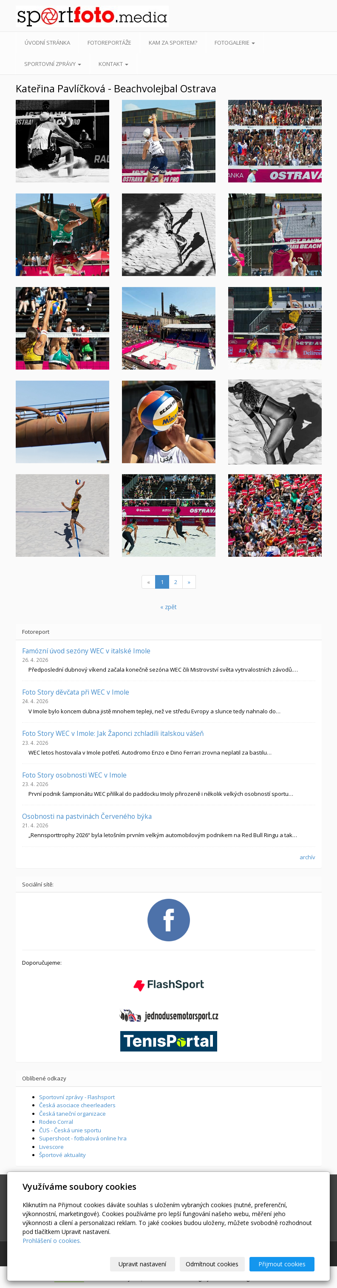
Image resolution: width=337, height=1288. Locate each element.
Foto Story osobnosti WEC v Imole (74, 775)
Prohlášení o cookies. (52, 1241)
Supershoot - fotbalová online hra (83, 1138)
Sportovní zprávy (52, 64)
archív (307, 857)
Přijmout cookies (282, 1264)
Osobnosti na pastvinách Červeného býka (87, 816)
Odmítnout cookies (212, 1264)
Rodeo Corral (56, 1122)
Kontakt (113, 64)
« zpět (168, 607)
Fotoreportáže (109, 42)
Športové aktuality (62, 1155)
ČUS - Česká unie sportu (70, 1130)
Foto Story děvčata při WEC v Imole (75, 692)
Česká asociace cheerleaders (77, 1105)
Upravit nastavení (143, 1264)
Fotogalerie (235, 42)
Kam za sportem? (173, 42)
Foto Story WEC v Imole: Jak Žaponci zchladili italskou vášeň (113, 733)
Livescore (51, 1147)
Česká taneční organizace (72, 1113)
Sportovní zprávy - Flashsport (77, 1097)
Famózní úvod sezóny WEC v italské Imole (86, 650)
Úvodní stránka (47, 42)
